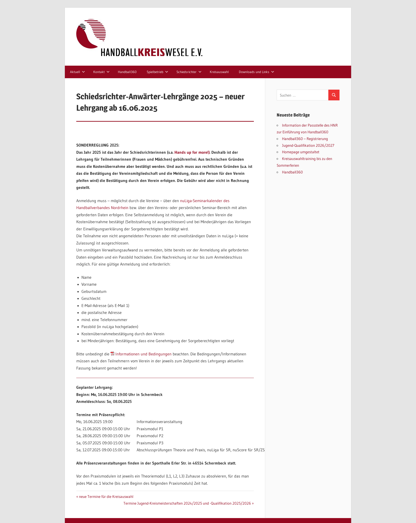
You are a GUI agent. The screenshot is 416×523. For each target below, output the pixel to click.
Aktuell (77, 72)
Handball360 (127, 72)
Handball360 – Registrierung (305, 138)
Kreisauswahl (219, 72)
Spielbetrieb (157, 72)
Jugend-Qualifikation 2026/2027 (308, 145)
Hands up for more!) (192, 152)
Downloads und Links (256, 72)
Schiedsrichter (189, 72)
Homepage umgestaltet (300, 151)
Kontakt (101, 72)
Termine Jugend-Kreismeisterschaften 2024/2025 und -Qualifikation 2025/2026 (187, 503)
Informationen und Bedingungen (141, 354)
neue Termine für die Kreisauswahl (106, 496)
